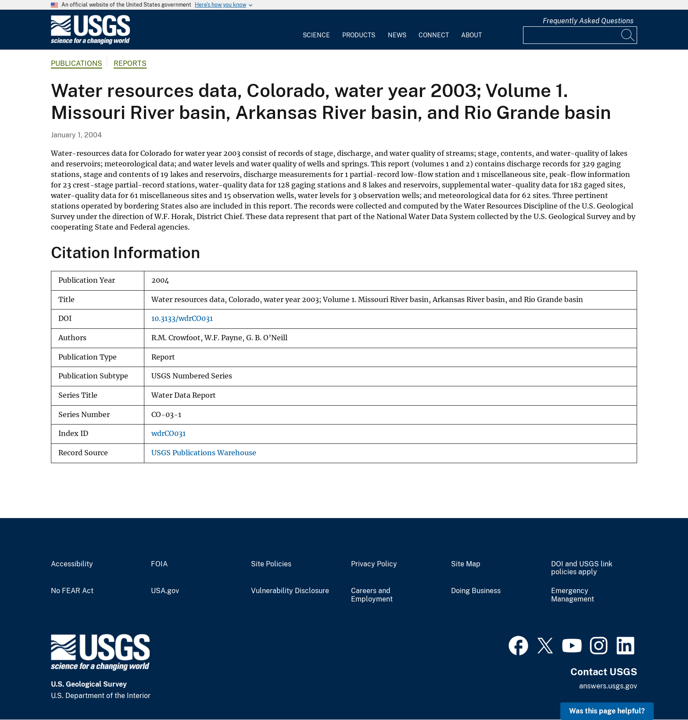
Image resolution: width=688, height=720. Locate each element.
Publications (76, 63)
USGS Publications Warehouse (203, 453)
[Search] (628, 35)
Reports (130, 63)
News (397, 35)
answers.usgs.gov (608, 686)
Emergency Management (572, 595)
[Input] (580, 35)
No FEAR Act (72, 591)
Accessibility (72, 564)
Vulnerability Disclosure (290, 591)
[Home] (90, 42)
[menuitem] (316, 30)
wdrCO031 (168, 433)
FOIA (159, 564)
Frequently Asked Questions (588, 21)
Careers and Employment (372, 595)
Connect (434, 35)
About (471, 35)
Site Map (465, 564)
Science (316, 35)
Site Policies (271, 564)
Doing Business (476, 591)
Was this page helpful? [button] (607, 711)
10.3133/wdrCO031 (182, 318)
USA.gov (165, 591)
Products (358, 35)
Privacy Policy (374, 564)
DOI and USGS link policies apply (582, 568)
